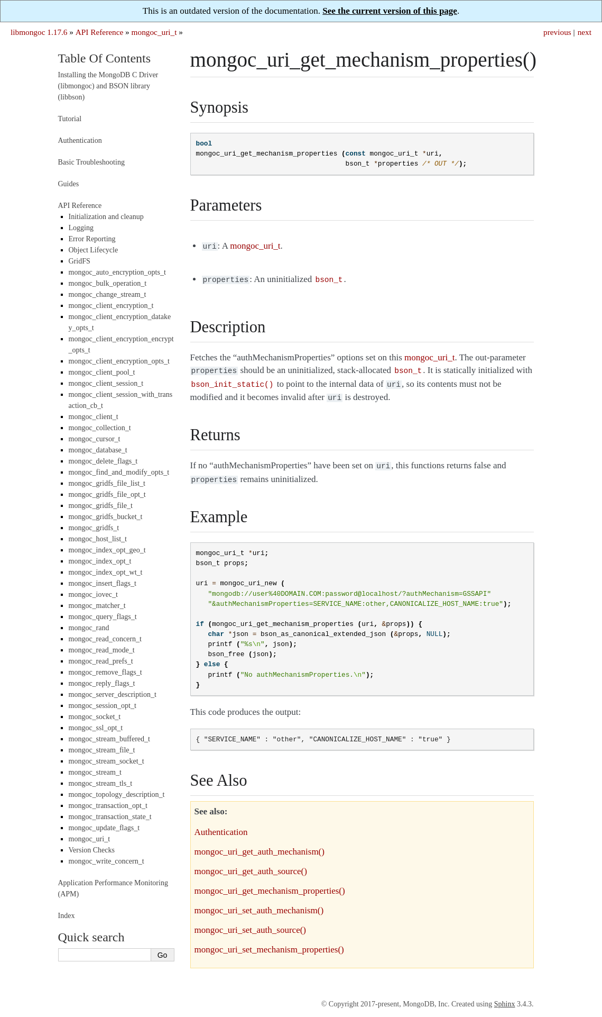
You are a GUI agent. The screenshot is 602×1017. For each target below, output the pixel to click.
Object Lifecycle (93, 250)
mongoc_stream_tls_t (101, 783)
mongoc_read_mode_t (102, 650)
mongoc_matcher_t (97, 606)
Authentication (80, 140)
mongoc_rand (89, 628)
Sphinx (504, 997)
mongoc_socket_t (95, 717)
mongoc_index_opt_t (100, 561)
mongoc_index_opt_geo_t (107, 550)
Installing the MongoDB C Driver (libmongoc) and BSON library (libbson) (108, 86)
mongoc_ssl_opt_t (96, 728)
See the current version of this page (389, 11)
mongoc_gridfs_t (94, 528)
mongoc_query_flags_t (103, 617)
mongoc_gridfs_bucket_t (106, 517)
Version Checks (92, 850)
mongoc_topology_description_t (117, 794)
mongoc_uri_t (154, 32)
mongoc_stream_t (95, 772)
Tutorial (70, 119)
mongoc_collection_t (100, 428)
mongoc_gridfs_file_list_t (107, 483)
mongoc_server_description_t (112, 694)
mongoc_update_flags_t (104, 828)
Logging (81, 228)
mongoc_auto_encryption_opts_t (117, 272)
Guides (68, 184)
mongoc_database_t (98, 450)
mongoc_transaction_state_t (110, 817)
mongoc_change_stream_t (107, 294)
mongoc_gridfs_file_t (101, 506)
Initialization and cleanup (106, 217)
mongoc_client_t (93, 417)
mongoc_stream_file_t (102, 750)
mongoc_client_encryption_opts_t (119, 361)
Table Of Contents (104, 58)
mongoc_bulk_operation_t (108, 283)
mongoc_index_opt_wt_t (106, 572)
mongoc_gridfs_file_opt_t (107, 494)
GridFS (79, 261)
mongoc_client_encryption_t (111, 306)
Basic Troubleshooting (91, 162)
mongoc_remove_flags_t (105, 672)
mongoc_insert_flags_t (102, 583)
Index (66, 916)
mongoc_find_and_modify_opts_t (119, 472)
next (584, 32)
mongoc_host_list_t (98, 539)
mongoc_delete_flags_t (103, 461)
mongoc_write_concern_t (106, 861)
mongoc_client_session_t (106, 383)
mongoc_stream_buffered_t (109, 739)
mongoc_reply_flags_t (102, 683)
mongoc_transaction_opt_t (108, 806)
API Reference (99, 32)
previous (557, 32)
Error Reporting (92, 239)
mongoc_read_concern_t (105, 639)
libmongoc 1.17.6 (39, 32)
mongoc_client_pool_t (102, 372)
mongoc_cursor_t (95, 439)
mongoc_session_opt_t (102, 706)
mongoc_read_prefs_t (101, 661)
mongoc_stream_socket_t (106, 761)
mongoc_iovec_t (93, 594)
